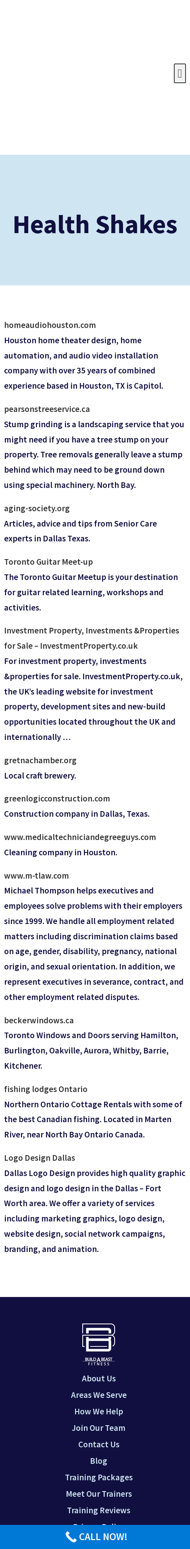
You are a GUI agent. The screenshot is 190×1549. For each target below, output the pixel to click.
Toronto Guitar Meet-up (48, 561)
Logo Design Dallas (39, 1157)
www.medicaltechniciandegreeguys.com (80, 837)
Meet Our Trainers (99, 1493)
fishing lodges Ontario (46, 1089)
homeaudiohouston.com (50, 325)
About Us (99, 1378)
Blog (98, 1460)
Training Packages (99, 1477)
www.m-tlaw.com (36, 875)
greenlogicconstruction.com (57, 798)
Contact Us (98, 1444)
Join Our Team (98, 1427)
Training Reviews (98, 1510)
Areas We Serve (99, 1394)
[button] (180, 73)
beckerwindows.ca (39, 1020)
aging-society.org (37, 508)
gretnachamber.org (40, 760)
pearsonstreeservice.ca (47, 409)
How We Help (98, 1411)
